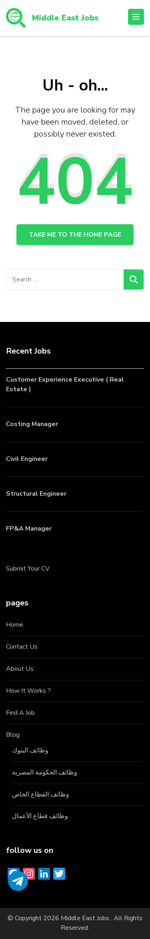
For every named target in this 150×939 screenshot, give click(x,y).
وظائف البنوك (30, 750)
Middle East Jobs (65, 17)
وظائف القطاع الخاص (40, 794)
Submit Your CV (28, 568)
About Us (20, 668)
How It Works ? (28, 690)
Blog (13, 734)
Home (14, 624)
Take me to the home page (75, 234)
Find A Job (20, 712)
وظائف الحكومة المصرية (44, 772)
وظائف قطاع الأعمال (40, 816)
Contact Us (22, 646)
